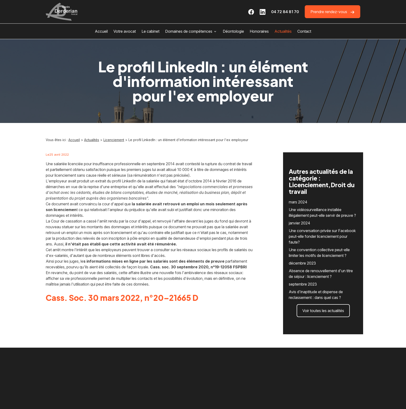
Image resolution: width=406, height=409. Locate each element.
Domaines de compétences (188, 31)
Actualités (283, 31)
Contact (304, 31)
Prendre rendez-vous (332, 11)
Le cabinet (150, 31)
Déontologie (233, 31)
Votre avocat (124, 31)
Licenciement (113, 140)
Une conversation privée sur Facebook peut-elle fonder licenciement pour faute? (322, 226)
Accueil (101, 31)
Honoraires (259, 31)
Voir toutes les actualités (323, 300)
